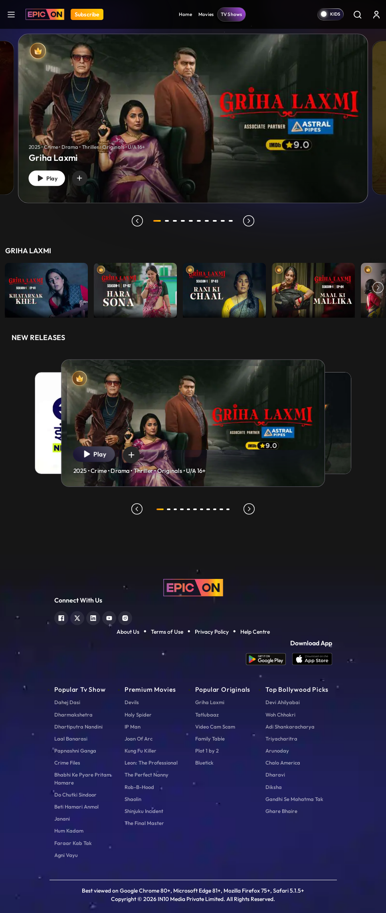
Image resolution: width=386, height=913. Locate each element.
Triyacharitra (281, 738)
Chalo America (282, 762)
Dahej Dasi (67, 702)
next (250, 221)
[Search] (357, 14)
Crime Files (67, 762)
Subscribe (87, 14)
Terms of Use (167, 631)
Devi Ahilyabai (282, 702)
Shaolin (133, 799)
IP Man (133, 726)
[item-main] (46, 288)
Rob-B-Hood (139, 787)
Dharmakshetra (73, 714)
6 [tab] (200, 221)
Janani (62, 818)
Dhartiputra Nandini (78, 726)
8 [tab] (216, 221)
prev (136, 221)
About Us (128, 631)
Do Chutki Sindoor (75, 794)
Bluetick (204, 762)
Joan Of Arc (138, 738)
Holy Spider (138, 714)
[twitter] (77, 617)
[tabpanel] (193, 112)
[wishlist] (85, 177)
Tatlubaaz (207, 714)
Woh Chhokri (280, 714)
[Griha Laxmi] (193, 118)
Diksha (273, 787)
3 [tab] (176, 221)
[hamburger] (11, 14)
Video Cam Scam (215, 726)
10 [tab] (232, 221)
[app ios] (312, 659)
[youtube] (109, 617)
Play (49, 177)
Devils (132, 702)
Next (378, 288)
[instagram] (125, 617)
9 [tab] (224, 221)
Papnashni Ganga (75, 750)
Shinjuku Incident (144, 811)
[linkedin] (93, 617)
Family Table (210, 738)
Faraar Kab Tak (73, 843)
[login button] (376, 14)
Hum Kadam (68, 830)
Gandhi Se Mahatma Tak (294, 799)
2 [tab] (168, 221)
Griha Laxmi (209, 702)
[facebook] (61, 617)
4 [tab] (184, 221)
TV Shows (231, 14)
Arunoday (277, 750)
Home (185, 14)
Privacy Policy (212, 631)
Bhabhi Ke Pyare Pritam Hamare (82, 778)
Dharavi (275, 774)
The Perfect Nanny (146, 774)
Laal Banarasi (70, 738)
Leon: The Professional (151, 762)
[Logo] (45, 14)
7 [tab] (208, 221)
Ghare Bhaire (281, 811)
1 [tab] (157, 221)
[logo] (193, 587)
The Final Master (144, 823)
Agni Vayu (66, 855)
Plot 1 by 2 (207, 750)
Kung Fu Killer (140, 750)
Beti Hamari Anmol (76, 806)
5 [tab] (192, 221)
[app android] (269, 659)
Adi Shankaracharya (290, 726)
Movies (206, 14)
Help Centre (255, 631)
